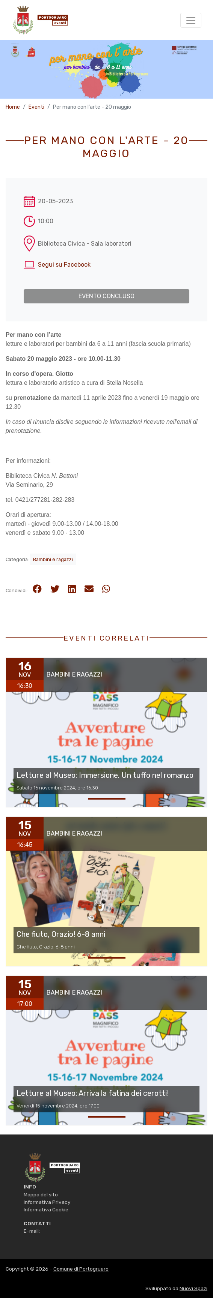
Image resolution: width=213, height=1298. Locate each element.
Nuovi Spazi (193, 1288)
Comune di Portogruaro (81, 1269)
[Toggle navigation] (190, 20)
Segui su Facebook (64, 264)
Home (13, 107)
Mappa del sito (41, 1194)
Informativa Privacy (47, 1202)
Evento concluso (106, 296)
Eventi (36, 107)
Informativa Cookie (46, 1209)
